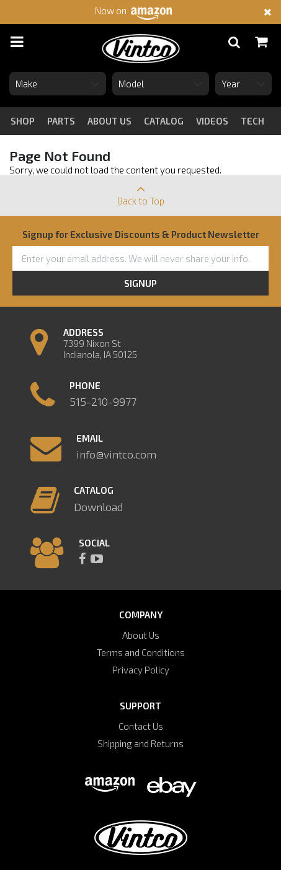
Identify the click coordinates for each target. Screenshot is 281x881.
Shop (23, 120)
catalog (164, 120)
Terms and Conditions (141, 652)
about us (109, 120)
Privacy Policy (140, 669)
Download (98, 507)
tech (252, 120)
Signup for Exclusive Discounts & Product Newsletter (140, 234)
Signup (140, 283)
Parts (61, 120)
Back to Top (140, 190)
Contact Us (140, 726)
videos (212, 120)
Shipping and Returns (140, 743)
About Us (140, 635)
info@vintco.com (116, 454)
